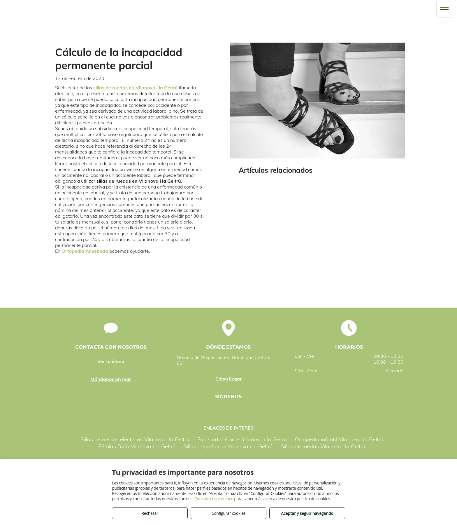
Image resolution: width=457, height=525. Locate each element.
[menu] (444, 9)
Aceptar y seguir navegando (307, 513)
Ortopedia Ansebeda (84, 251)
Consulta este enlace (213, 498)
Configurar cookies (229, 513)
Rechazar (149, 513)
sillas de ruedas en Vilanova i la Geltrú (135, 87)
